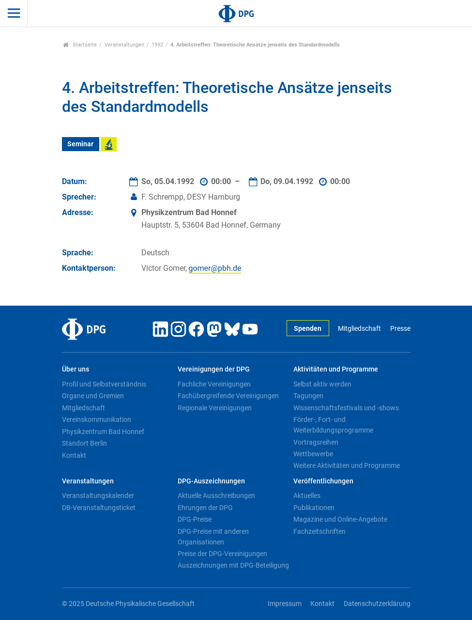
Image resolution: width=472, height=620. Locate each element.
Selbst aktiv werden (322, 384)
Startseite (80, 45)
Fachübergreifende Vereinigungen (228, 396)
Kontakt (74, 455)
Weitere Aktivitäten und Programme (346, 465)
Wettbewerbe (313, 454)
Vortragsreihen (315, 442)
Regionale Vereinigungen (215, 408)
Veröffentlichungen (323, 481)
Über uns (75, 369)
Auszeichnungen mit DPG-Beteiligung (233, 565)
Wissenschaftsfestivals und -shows (346, 408)
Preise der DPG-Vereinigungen (222, 554)
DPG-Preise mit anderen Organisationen (213, 536)
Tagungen (308, 396)
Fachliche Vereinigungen (214, 384)
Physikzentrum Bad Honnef (103, 431)
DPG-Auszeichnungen (211, 481)
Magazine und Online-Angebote (340, 519)
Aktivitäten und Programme (335, 369)
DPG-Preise (195, 519)
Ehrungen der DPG (205, 508)
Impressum (285, 604)
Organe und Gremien (93, 396)
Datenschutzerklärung (377, 604)
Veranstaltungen (124, 45)
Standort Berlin (84, 443)
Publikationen (314, 508)
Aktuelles (306, 495)
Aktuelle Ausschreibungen (216, 495)
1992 (157, 45)
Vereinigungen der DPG (214, 369)
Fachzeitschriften (319, 531)
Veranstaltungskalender (98, 495)
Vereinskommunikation (96, 419)
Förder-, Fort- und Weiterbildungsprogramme (333, 425)
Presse (400, 329)
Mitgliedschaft (359, 329)
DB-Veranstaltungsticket (99, 508)
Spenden (307, 329)
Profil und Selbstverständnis (104, 384)
